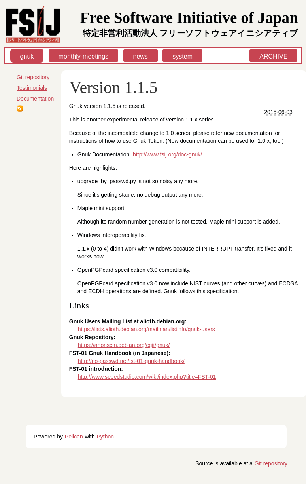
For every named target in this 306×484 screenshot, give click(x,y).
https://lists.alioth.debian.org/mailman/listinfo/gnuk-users (146, 329)
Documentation (35, 98)
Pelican (74, 436)
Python (105, 436)
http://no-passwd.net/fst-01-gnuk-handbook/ (131, 361)
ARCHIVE (273, 56)
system (182, 56)
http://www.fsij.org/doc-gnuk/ (167, 154)
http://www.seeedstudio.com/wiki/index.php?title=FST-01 (147, 377)
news (140, 56)
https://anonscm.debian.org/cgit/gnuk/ (124, 345)
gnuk (27, 56)
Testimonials (32, 88)
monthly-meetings (83, 56)
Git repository (33, 77)
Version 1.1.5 (114, 87)
